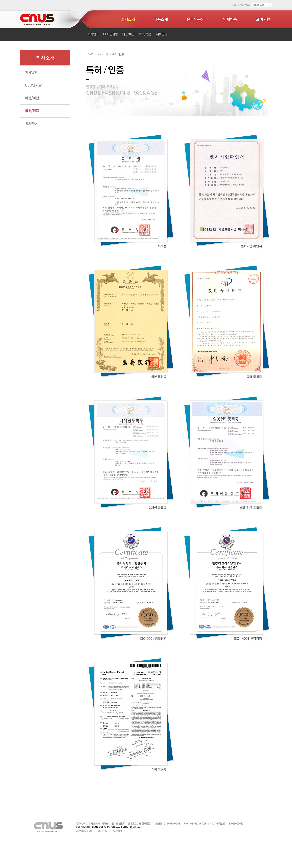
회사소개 (102, 54)
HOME (90, 54)
